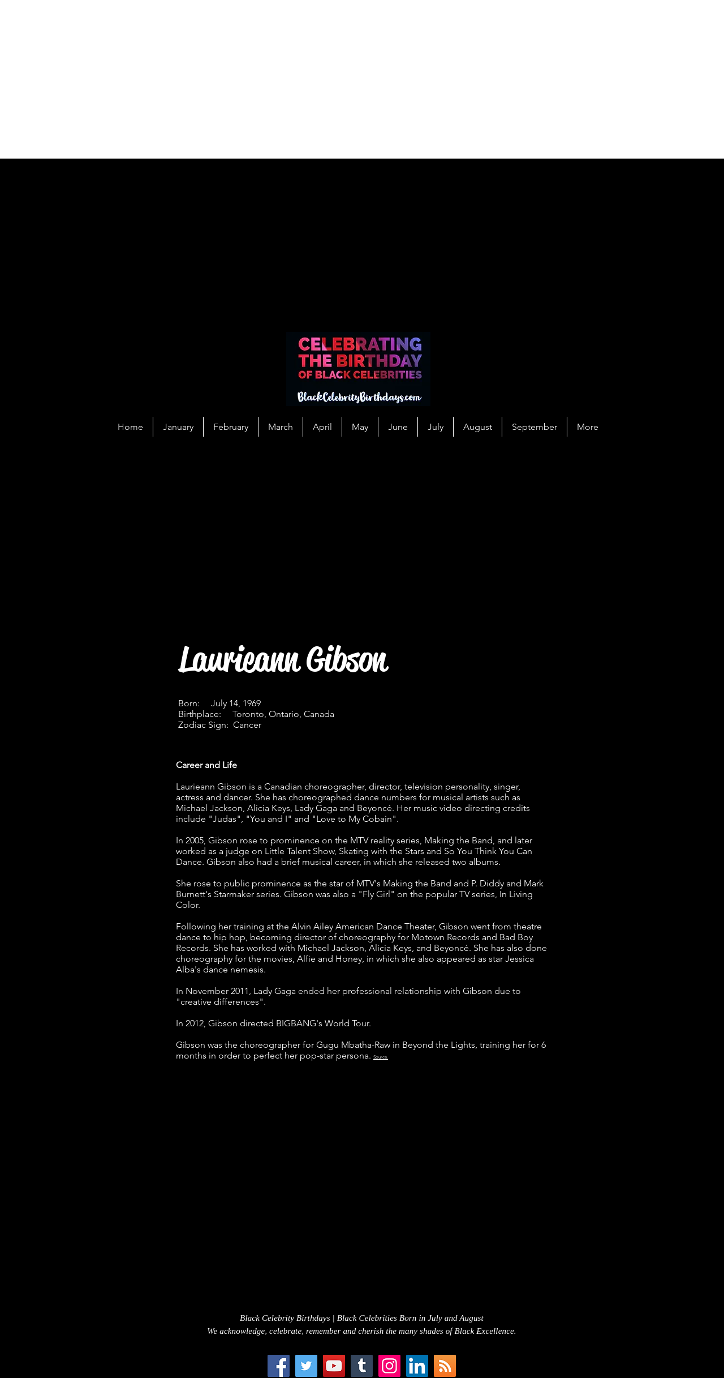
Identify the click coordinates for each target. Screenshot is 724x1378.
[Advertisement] (339, 79)
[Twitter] (306, 1366)
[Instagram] (389, 1366)
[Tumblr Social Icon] (362, 1366)
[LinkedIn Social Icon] (417, 1366)
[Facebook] (279, 1366)
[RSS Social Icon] (445, 1366)
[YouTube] (334, 1366)
